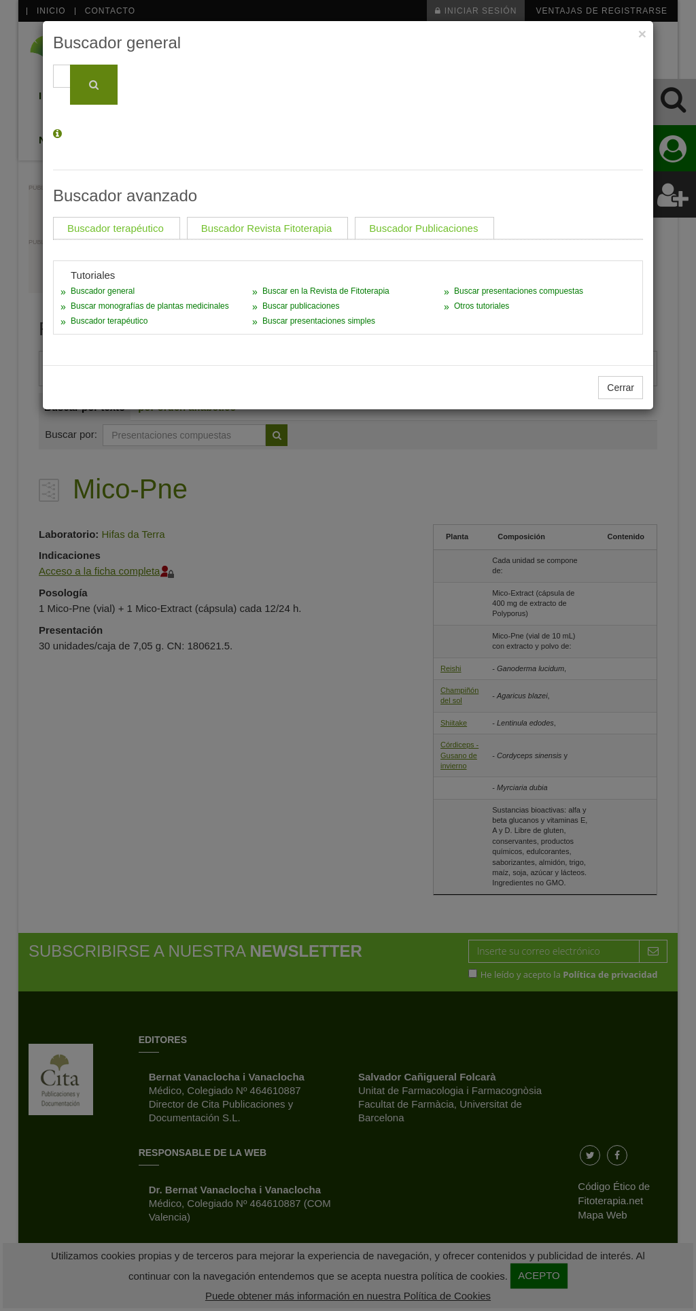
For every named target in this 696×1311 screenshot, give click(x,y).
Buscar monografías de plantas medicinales (150, 306)
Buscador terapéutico (109, 321)
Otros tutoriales (481, 306)
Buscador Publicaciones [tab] (423, 228)
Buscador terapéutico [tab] (115, 228)
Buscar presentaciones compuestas (518, 291)
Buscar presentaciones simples (318, 321)
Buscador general (103, 291)
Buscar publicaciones (300, 306)
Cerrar (620, 387)
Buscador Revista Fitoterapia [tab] (266, 228)
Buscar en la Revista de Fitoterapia (325, 291)
